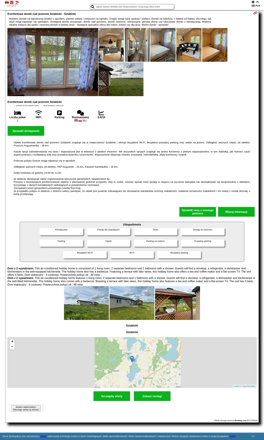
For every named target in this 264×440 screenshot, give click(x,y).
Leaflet (236, 386)
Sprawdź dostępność (25, 131)
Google (43, 436)
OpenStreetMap (249, 386)
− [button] (12, 346)
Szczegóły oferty (111, 396)
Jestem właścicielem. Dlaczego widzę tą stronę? (26, 408)
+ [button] (12, 341)
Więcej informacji (236, 211)
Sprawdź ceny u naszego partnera (197, 212)
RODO (233, 436)
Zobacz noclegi (152, 396)
